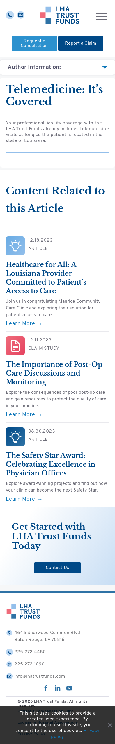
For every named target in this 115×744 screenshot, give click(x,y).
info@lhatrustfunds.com (35, 676)
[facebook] (46, 690)
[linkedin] (57, 690)
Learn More (24, 324)
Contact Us (57, 567)
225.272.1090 (25, 664)
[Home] (59, 16)
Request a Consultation (34, 43)
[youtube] (69, 690)
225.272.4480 (26, 652)
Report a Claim (81, 43)
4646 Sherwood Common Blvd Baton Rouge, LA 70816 (43, 635)
